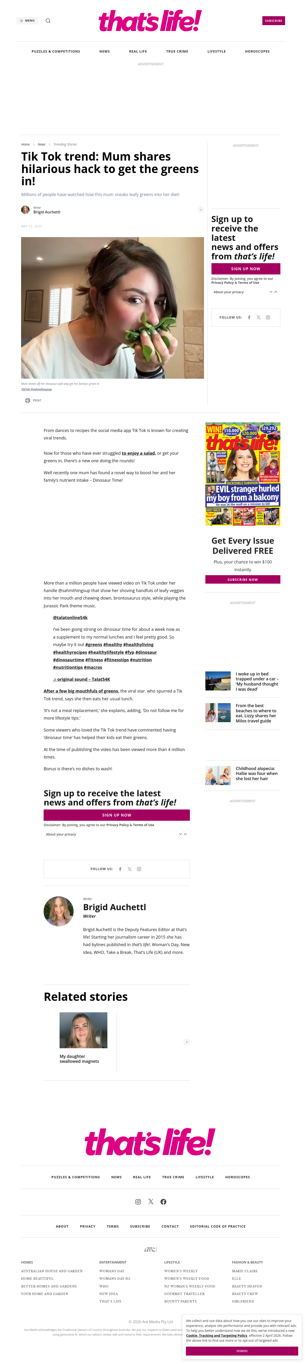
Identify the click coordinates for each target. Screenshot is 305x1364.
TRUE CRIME (177, 52)
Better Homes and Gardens (49, 1286)
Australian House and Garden (52, 1271)
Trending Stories (65, 144)
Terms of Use (248, 282)
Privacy (88, 1226)
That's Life (110, 1301)
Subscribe (273, 21)
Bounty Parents (180, 1301)
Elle (236, 1278)
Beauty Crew (245, 1294)
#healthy (112, 644)
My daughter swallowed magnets (79, 1059)
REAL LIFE (138, 52)
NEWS (104, 52)
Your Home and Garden (44, 1294)
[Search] (48, 20)
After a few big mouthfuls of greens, (81, 691)
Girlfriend (243, 1301)
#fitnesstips (116, 660)
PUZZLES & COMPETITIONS (56, 52)
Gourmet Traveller (184, 1294)
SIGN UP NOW (245, 268)
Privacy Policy (222, 282)
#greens (93, 644)
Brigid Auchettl (46, 212)
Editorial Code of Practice (218, 1226)
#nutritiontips (68, 667)
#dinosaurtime (68, 660)
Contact (170, 1226)
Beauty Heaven (247, 1286)
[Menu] (27, 20)
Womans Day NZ (114, 1278)
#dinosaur (146, 652)
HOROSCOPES (257, 52)
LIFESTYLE (216, 52)
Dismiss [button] (242, 1351)
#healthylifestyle (106, 652)
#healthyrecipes (70, 652)
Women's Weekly (181, 1271)
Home (25, 144)
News (41, 144)
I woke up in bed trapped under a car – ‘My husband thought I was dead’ (257, 681)
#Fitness (94, 660)
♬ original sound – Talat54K (81, 679)
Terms (113, 1226)
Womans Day (111, 1271)
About (62, 1226)
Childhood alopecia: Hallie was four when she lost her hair (257, 773)
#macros (93, 667)
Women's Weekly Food (186, 1278)
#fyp (129, 652)
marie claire (245, 1271)
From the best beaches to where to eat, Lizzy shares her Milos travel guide (256, 713)
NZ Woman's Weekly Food (189, 1286)
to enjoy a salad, (139, 453)
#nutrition (141, 660)
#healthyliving (138, 644)
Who (104, 1286)
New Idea (108, 1294)
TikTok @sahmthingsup (36, 389)
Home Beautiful (37, 1278)
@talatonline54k (70, 617)
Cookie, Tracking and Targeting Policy (216, 1335)
